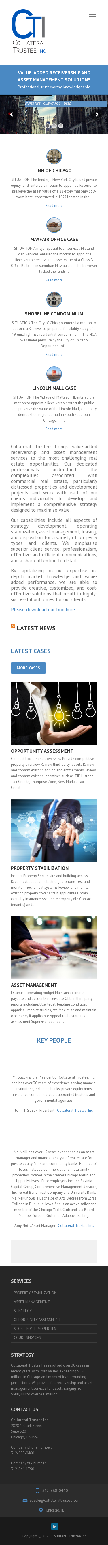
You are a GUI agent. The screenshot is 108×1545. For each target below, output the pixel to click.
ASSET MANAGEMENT (34, 985)
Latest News (36, 628)
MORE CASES (28, 667)
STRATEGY (23, 1310)
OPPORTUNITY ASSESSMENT (42, 751)
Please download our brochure (43, 609)
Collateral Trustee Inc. (76, 1225)
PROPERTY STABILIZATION (40, 868)
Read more (54, 205)
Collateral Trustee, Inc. (75, 1110)
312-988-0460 (55, 1490)
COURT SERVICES (27, 1337)
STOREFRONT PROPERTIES (35, 1328)
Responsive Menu (93, 14)
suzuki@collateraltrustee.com (55, 1500)
